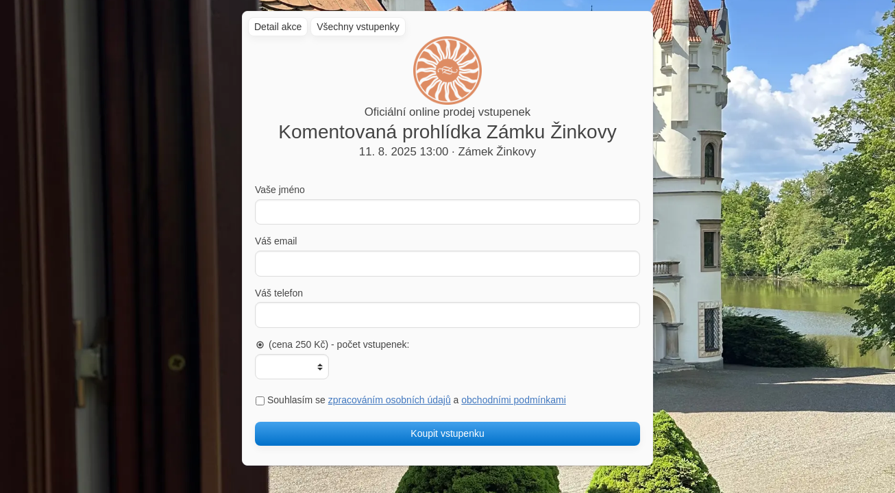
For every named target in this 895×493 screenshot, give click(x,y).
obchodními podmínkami (513, 399)
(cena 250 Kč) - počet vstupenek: (332, 344)
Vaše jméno (280, 189)
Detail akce (278, 26)
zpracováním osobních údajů (389, 399)
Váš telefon (279, 293)
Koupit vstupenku (447, 433)
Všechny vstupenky (358, 26)
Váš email (276, 241)
